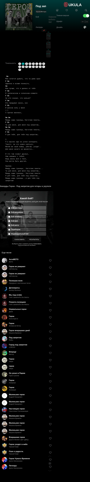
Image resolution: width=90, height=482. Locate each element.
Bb (30, 63)
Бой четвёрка (16, 217)
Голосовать (20, 239)
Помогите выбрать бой (52, 19)
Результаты (34, 239)
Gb (40, 66)
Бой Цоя (14, 221)
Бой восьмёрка (17, 212)
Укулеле (39, 12)
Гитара (43, 12)
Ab (19, 63)
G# (20, 69)
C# (40, 63)
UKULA (75, 5)
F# (36, 66)
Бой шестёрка (16, 208)
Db (43, 63)
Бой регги (15, 225)
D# (23, 66)
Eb (26, 66)
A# (26, 63)
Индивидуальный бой (19, 234)
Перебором (15, 229)
